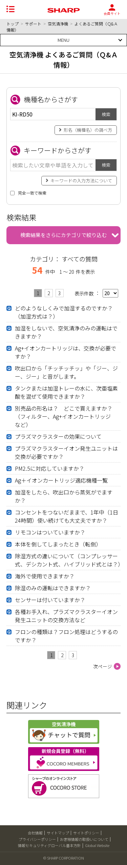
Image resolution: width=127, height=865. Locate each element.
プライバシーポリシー (37, 839)
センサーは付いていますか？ (50, 600)
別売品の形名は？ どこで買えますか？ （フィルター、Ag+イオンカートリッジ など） (66, 416)
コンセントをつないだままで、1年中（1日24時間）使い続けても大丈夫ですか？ (66, 516)
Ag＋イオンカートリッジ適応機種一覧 (61, 480)
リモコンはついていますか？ (50, 532)
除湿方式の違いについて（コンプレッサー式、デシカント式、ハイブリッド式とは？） (69, 560)
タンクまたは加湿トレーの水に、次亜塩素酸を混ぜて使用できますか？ (66, 392)
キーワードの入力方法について (81, 180)
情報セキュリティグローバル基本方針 (49, 845)
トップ (12, 23)
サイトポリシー (86, 832)
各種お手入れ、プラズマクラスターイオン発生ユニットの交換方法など (66, 616)
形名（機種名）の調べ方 (88, 130)
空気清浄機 (58, 23)
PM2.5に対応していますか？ (49, 468)
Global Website (97, 845)
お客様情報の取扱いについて (84, 839)
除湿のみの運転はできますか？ (53, 588)
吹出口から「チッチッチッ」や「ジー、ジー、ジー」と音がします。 (66, 372)
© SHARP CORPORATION (63, 858)
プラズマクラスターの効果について (58, 436)
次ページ (102, 666)
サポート (33, 23)
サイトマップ (58, 832)
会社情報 (35, 832)
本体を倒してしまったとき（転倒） (58, 544)
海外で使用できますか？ (45, 576)
